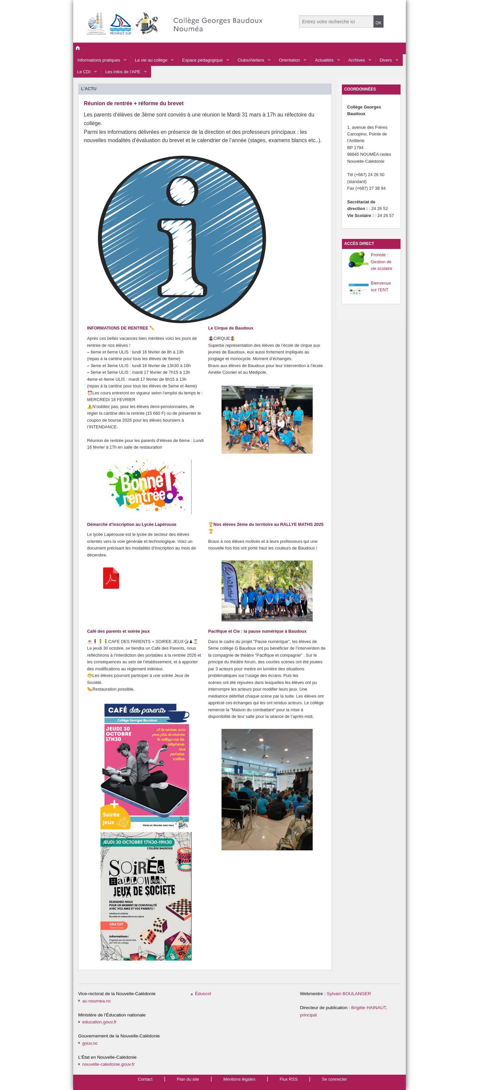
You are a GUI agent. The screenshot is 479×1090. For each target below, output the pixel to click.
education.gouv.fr (99, 1021)
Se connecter (334, 1079)
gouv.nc (90, 1043)
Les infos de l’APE (122, 71)
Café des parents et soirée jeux (118, 631)
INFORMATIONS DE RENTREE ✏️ (121, 328)
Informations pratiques (99, 60)
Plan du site (188, 1079)
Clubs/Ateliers (251, 60)
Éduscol (203, 993)
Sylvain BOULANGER (349, 993)
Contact (145, 1079)
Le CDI (83, 71)
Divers (386, 60)
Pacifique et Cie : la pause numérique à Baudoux (257, 631)
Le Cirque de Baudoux (230, 328)
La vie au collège (151, 60)
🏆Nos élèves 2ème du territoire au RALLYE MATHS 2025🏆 (266, 528)
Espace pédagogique (202, 60)
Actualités (324, 60)
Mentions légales (239, 1079)
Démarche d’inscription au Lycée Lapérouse (131, 524)
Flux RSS (289, 1079)
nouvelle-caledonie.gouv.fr (108, 1064)
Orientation (289, 60)
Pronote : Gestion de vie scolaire (381, 261)
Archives (356, 60)
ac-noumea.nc (96, 1000)
